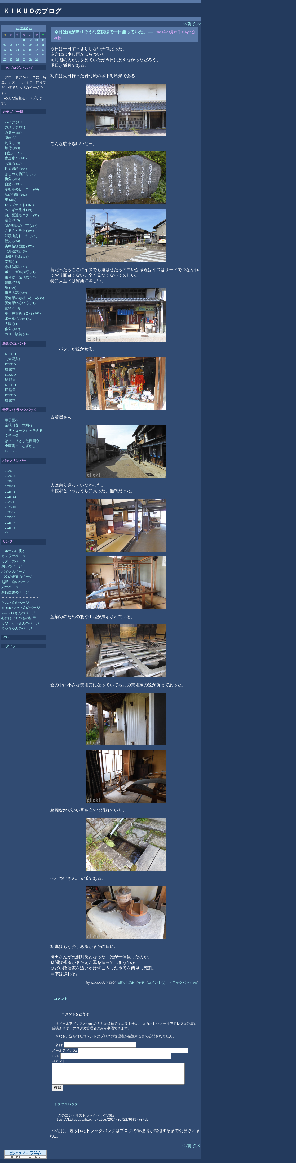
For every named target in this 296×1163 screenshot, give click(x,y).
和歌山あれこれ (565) (21, 236)
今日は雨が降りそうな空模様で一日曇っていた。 (100, 32)
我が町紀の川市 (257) (21, 226)
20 (11, 54)
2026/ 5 (10, 471)
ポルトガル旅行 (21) (20, 272)
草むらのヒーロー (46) (22, 189)
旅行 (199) (12, 148)
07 (17, 44)
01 (24, 39)
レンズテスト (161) (19, 205)
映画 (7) (10, 137)
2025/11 (10, 502)
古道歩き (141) (16, 158)
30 (30, 59)
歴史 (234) (12, 241)
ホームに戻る (15, 551)
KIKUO (10, 354)
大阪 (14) (11, 324)
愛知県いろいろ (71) (20, 303)
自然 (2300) (13, 184)
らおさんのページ (15, 603)
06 (11, 44)
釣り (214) (12, 143)
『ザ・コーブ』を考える (24, 430)
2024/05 (24, 28)
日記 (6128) (13, 153)
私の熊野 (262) (16, 194)
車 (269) (10, 200)
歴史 (141, 983)
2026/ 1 (10, 491)
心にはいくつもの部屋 (18, 618)
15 (24, 49)
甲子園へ (12, 420)
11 (43, 44)
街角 (130, 983)
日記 (121, 983)
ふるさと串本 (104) (19, 231)
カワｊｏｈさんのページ (20, 623)
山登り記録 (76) (17, 257)
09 (30, 44)
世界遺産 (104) (16, 168)
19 (4, 54)
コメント (61, 999)
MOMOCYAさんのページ (20, 608)
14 (17, 49)
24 (36, 54)
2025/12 (10, 497)
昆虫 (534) (12, 282)
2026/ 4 (10, 476)
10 (36, 44)
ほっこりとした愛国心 (22, 441)
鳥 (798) (10, 288)
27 (11, 59)
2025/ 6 (10, 528)
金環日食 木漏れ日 (20, 425)
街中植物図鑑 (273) (19, 246)
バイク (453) (14, 122)
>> (30, 28)
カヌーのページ (13, 561)
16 (30, 49)
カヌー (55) (13, 132)
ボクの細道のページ (16, 577)
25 (43, 54)
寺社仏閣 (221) (16, 267)
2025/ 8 (10, 517)
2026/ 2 (10, 486)
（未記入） (13, 359)
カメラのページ (13, 556)
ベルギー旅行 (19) (18, 210)
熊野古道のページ (15, 582)
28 (17, 59)
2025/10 (10, 507)
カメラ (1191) (15, 127)
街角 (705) (12, 179)
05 (4, 44)
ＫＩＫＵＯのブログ (32, 11)
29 (24, 59)
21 (17, 54)
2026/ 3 (10, 481)
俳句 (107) (12, 329)
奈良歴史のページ (15, 592)
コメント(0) (156, 983)
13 (11, 49)
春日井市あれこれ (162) (23, 313)
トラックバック (66, 1104)
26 (4, 59)
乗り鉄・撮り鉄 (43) (20, 277)
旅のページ (10, 587)
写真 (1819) (13, 163)
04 (43, 39)
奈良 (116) (12, 220)
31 (36, 59)
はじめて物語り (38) (20, 174)
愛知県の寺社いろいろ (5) (24, 298)
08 (24, 44)
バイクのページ (13, 572)
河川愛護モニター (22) (22, 215)
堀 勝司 (10, 369)
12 (4, 49)
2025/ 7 (10, 522)
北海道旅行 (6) (16, 251)
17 (36, 49)
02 (30, 39)
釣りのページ (11, 566)
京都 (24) (11, 262)
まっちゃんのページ (16, 628)
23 (30, 54)
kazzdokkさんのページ (18, 613)
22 (24, 54)
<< (17, 28)
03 (36, 39)
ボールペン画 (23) (18, 319)
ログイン (9, 646)
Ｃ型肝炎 (12, 436)
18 (43, 49)
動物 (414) (12, 308)
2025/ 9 (10, 512)
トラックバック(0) (183, 983)
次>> (196, 23)
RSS (5, 637)
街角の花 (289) (16, 293)
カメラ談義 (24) (17, 334)
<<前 (187, 23)
